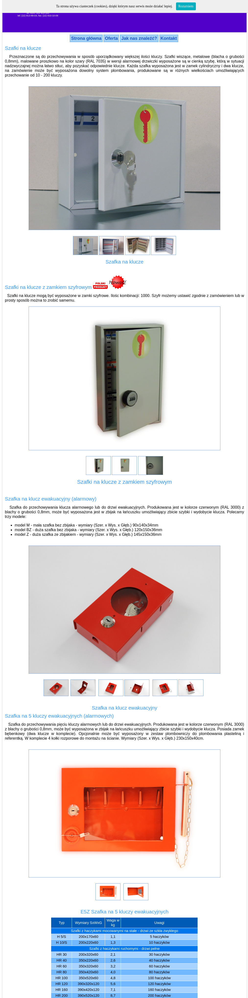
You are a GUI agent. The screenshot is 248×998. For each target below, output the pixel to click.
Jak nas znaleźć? (139, 38)
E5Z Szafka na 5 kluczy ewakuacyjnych (124, 911)
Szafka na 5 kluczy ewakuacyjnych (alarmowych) (59, 716)
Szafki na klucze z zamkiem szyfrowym (48, 287)
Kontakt (169, 38)
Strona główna (86, 38)
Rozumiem (185, 6)
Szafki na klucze (23, 48)
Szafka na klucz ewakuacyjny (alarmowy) (50, 499)
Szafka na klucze (124, 261)
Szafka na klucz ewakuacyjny (124, 708)
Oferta (111, 38)
